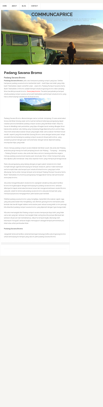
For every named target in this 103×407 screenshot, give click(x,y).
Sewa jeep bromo (33, 91)
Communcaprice (52, 14)
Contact (34, 6)
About (14, 6)
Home (5, 6)
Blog (24, 6)
